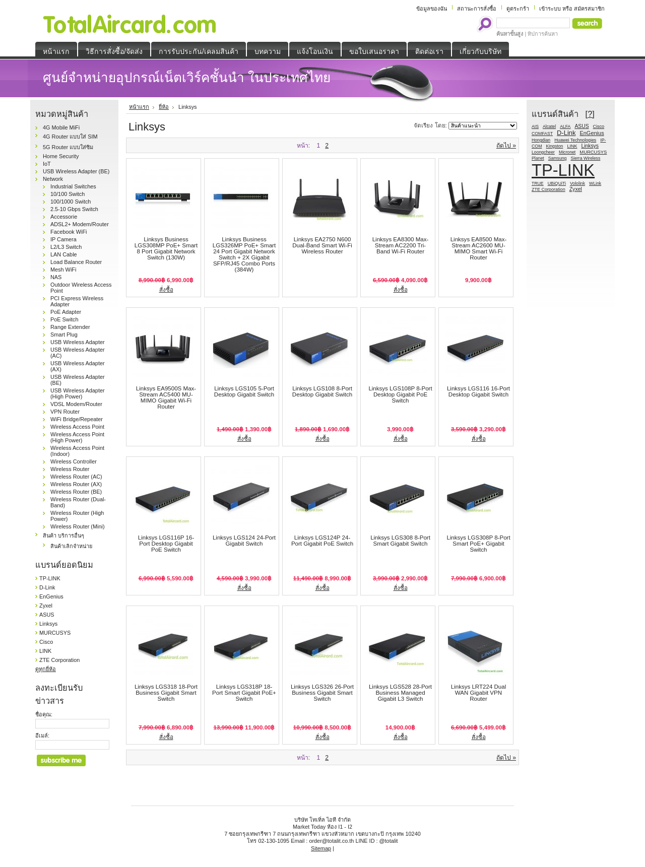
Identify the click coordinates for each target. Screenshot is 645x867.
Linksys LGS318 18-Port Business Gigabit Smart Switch (166, 693)
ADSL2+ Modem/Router (79, 224)
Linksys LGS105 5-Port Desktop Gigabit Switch (244, 391)
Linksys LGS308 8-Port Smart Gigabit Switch (400, 541)
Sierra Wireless (585, 158)
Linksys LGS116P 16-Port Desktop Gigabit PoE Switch (166, 544)
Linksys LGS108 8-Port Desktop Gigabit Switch (322, 391)
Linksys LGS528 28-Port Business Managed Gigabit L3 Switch (400, 693)
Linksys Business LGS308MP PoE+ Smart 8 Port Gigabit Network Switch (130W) (166, 248)
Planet (538, 158)
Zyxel (45, 606)
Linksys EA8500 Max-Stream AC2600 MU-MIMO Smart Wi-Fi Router (478, 248)
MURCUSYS (55, 633)
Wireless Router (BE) (76, 492)
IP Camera (63, 239)
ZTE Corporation (59, 660)
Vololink (577, 183)
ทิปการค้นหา (543, 34)
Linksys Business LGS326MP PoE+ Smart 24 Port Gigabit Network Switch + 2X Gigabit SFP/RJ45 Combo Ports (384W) (244, 254)
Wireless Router (69, 469)
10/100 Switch (67, 194)
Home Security (61, 156)
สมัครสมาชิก (589, 9)
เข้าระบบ (550, 9)
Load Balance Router (76, 262)
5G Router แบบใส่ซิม (68, 147)
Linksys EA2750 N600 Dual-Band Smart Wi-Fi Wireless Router (322, 245)
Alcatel (549, 126)
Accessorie (63, 217)
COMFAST (542, 133)
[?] (590, 113)
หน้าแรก (139, 107)
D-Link (47, 587)
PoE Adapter (65, 312)
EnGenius (51, 596)
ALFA (565, 126)
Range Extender (70, 327)
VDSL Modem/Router (76, 404)
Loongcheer (543, 152)
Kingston (554, 146)
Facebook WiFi (68, 232)
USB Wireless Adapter (77, 342)
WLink (595, 183)
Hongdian (541, 140)
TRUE (538, 183)
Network (53, 179)
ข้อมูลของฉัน (431, 9)
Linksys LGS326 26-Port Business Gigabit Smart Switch (322, 693)
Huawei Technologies (575, 140)
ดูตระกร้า (517, 9)
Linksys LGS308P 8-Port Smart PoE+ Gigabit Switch (478, 544)
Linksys (48, 624)
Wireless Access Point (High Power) (77, 437)
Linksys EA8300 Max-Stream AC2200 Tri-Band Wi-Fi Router (400, 245)
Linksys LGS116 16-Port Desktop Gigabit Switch (478, 391)
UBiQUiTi (557, 183)
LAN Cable (63, 254)
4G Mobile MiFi (61, 127)
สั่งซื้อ (166, 290)
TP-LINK (49, 578)
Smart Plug (64, 334)
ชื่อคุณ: (43, 714)
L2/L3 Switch (66, 247)
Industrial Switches (73, 186)
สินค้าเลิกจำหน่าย (71, 546)
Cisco (46, 642)
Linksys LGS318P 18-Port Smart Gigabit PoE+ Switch (244, 693)
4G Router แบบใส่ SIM (70, 137)
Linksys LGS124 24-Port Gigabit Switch (244, 541)
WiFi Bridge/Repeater (76, 419)
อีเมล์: (42, 735)
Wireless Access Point (77, 427)
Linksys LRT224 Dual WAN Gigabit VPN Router (478, 693)
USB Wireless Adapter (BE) (76, 171)
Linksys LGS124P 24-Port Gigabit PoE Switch (322, 541)
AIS (535, 126)
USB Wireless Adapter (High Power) (77, 393)
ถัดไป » (506, 145)
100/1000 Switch (70, 201)
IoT (47, 164)
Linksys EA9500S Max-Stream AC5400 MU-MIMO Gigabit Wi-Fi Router (166, 397)
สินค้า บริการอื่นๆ (63, 535)
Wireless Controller (73, 461)
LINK (45, 651)
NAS (55, 277)
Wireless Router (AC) (76, 477)
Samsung (557, 158)
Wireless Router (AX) (76, 484)
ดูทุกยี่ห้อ (45, 669)
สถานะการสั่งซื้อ (476, 9)
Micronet (567, 152)
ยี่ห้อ (164, 107)
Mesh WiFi (63, 269)
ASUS (46, 615)
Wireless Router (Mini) (77, 526)
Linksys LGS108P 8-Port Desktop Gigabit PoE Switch (400, 394)
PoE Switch (64, 319)
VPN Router (65, 412)
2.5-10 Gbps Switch (74, 209)
